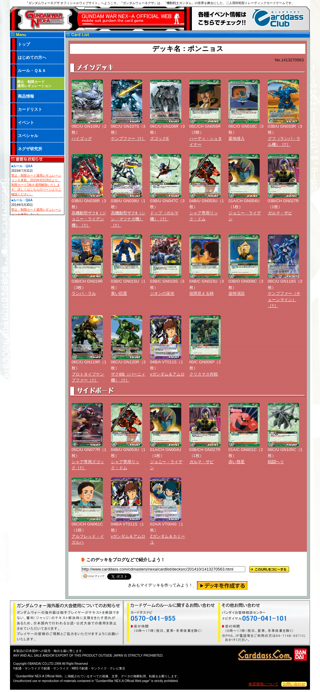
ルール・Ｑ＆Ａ (32, 70)
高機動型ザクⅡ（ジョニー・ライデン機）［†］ (89, 219)
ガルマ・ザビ (280, 213)
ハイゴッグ (82, 138)
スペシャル (28, 135)
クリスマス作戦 (203, 374)
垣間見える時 (201, 293)
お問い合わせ (294, 684)
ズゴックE (159, 138)
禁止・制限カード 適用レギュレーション (34, 84)
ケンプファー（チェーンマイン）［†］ (284, 299)
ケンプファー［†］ (128, 138)
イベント (26, 122)
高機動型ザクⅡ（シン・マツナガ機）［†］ (128, 219)
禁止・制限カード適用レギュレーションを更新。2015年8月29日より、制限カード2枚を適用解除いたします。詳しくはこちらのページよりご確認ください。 (36, 185)
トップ (24, 44)
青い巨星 (119, 293)
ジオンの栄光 (162, 293)
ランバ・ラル (84, 293)
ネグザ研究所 (30, 148)
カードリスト (30, 109)
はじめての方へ (32, 57)
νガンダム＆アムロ (167, 374)
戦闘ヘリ (276, 461)
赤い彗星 (236, 461)
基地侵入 (236, 138)
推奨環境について (263, 684)
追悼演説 (236, 293)
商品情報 (26, 96)
